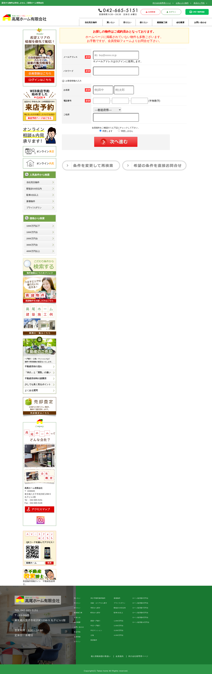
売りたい (127, 22)
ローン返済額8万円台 (140, 612)
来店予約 (77, 632)
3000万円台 (32, 245)
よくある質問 (31, 390)
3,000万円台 (118, 630)
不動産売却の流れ (33, 366)
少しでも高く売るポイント (38, 384)
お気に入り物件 (182, 3)
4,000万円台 (118, 635)
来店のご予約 (199, 3)
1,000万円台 (118, 621)
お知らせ (77, 617)
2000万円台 (32, 238)
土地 (92, 635)
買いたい (111, 22)
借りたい (144, 22)
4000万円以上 (33, 251)
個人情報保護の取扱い (101, 656)
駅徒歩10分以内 (34, 188)
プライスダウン (34, 207)
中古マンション (96, 630)
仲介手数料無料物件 (98, 598)
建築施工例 (162, 22)
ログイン (171, 12)
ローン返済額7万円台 (140, 608)
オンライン (45, 151)
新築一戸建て (96, 621)
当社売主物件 (91, 22)
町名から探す (96, 612)
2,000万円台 (118, 625)
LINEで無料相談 (197, 12)
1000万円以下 (33, 226)
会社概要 (180, 22)
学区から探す (96, 608)
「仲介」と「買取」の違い (38, 372)
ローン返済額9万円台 (140, 617)
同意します (105, 131)
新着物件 (30, 201)
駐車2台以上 (32, 195)
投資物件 (94, 640)
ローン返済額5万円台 (140, 598)
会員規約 (120, 656)
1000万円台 (32, 232)
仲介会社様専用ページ (162, 3)
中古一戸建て (96, 625)
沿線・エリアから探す (99, 603)
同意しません (125, 131)
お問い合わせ (200, 22)
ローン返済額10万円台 (140, 622)
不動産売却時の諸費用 (35, 378)
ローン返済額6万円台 (140, 603)
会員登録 (150, 12)
